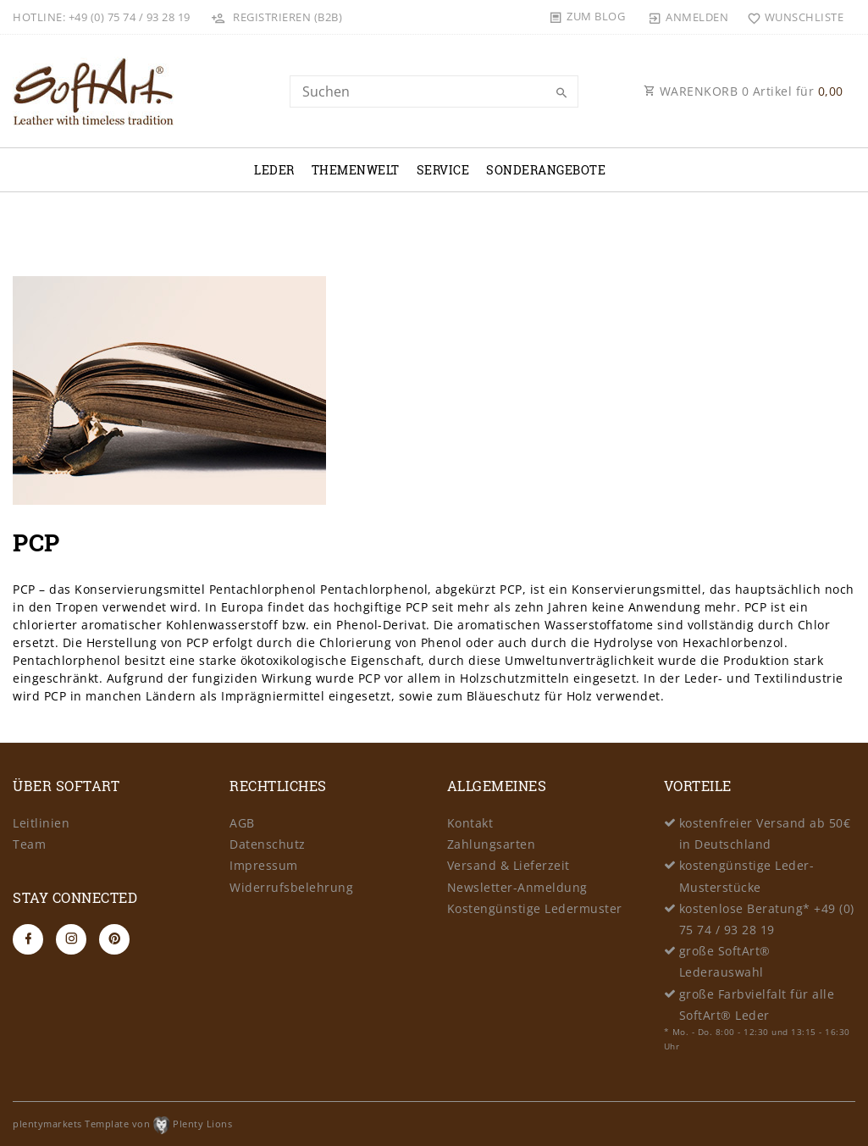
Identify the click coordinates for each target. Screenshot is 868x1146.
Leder (274, 170)
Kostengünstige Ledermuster (534, 908)
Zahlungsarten (491, 844)
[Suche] (561, 93)
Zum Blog (596, 16)
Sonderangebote (545, 170)
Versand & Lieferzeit (508, 865)
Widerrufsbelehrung (291, 887)
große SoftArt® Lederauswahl (725, 961)
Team (29, 844)
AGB (242, 823)
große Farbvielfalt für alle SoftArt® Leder (757, 1004)
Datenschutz (267, 844)
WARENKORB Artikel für (743, 91)
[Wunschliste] (791, 17)
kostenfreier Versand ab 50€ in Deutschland (765, 833)
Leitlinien (41, 823)
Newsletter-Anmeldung (517, 887)
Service (443, 170)
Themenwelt (356, 170)
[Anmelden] (688, 17)
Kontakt (470, 823)
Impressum (263, 865)
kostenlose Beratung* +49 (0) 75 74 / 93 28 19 (766, 919)
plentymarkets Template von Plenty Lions (122, 1123)
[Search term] (434, 91)
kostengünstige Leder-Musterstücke (747, 875)
